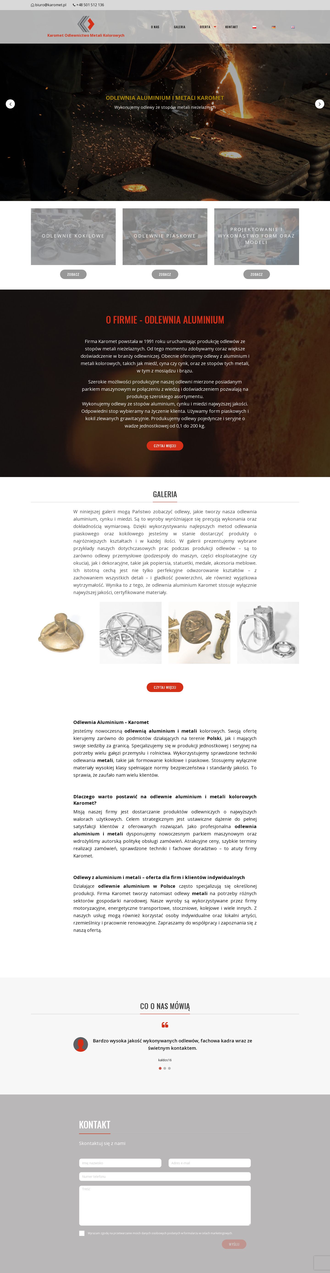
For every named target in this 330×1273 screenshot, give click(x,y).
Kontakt (231, 26)
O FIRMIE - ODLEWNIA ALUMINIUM (165, 319)
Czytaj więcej (165, 445)
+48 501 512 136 (90, 4)
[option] (165, 104)
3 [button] (169, 1068)
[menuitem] (155, 27)
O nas (155, 26)
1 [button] (160, 1068)
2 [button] (164, 1068)
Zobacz (73, 274)
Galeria (179, 26)
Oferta (205, 26)
